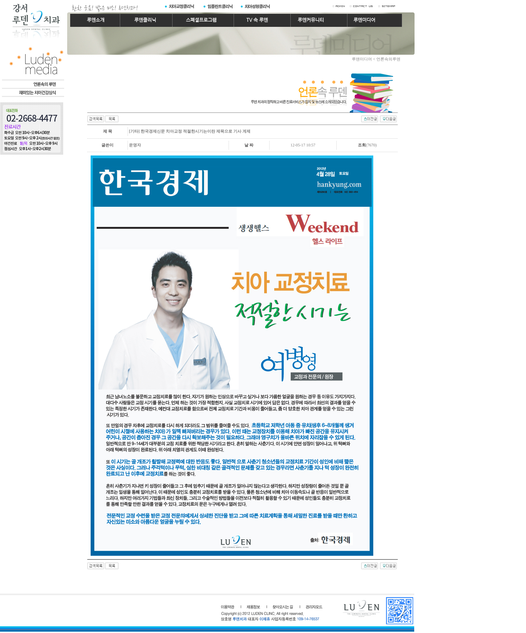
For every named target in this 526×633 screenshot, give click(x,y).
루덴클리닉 (145, 19)
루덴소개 (95, 19)
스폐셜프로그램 (201, 19)
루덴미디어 (364, 19)
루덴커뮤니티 (311, 19)
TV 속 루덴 (257, 19)
